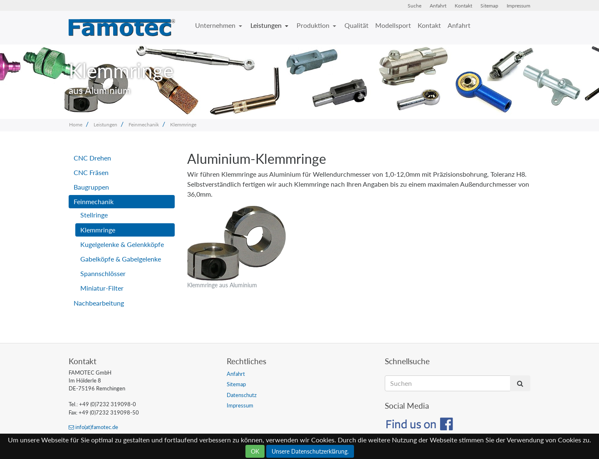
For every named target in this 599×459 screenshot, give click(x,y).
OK (255, 451)
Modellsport (393, 25)
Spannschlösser (103, 273)
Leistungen (266, 25)
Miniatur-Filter (102, 288)
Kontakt (463, 5)
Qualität (356, 25)
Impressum (518, 5)
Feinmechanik (144, 124)
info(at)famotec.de (93, 427)
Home (75, 124)
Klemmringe (183, 124)
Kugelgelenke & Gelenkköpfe (122, 244)
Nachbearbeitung (99, 303)
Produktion (314, 25)
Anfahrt (438, 5)
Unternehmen (216, 25)
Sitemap (489, 5)
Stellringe (94, 215)
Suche (414, 5)
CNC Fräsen (91, 172)
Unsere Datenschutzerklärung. (310, 451)
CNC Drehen (92, 158)
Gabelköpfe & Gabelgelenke (120, 259)
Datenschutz (242, 395)
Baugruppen (91, 187)
